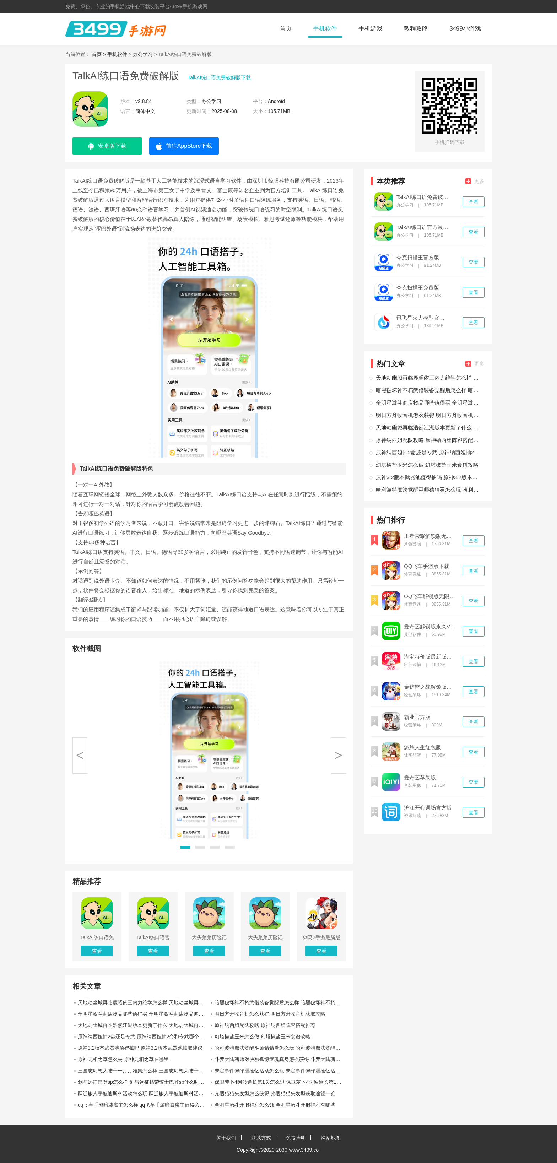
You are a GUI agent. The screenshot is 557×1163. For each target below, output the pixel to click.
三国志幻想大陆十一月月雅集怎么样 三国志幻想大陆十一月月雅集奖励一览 (143, 1070)
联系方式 (261, 1137)
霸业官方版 (417, 717)
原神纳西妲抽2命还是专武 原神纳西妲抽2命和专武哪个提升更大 (143, 1036)
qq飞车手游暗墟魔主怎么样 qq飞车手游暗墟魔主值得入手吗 (143, 1105)
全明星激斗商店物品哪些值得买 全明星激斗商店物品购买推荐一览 (143, 1014)
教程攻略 (416, 28)
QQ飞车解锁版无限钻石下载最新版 (430, 596)
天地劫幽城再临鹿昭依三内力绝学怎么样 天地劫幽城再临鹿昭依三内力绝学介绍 (143, 1002)
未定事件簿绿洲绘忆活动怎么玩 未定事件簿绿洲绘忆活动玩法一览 (280, 1070)
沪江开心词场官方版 (428, 808)
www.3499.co (304, 1149)
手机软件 (325, 28)
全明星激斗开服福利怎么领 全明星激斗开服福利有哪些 (275, 1105)
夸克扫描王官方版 (417, 257)
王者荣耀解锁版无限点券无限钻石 (430, 536)
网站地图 (331, 1137)
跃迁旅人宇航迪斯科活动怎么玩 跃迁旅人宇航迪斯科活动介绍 (143, 1093)
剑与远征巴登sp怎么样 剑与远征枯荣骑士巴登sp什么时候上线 (143, 1082)
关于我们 (226, 1137)
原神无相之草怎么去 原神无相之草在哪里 (123, 1059)
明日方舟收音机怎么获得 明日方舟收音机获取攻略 (270, 1014)
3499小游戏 (465, 28)
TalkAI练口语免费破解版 (422, 197)
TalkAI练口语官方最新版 (422, 227)
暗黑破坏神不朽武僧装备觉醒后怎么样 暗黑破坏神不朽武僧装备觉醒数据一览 (280, 1002)
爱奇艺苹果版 (420, 777)
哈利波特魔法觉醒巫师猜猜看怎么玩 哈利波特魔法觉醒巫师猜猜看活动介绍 (280, 1048)
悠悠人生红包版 (422, 747)
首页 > (99, 54)
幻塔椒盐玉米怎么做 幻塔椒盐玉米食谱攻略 (262, 1036)
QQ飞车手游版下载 (426, 566)
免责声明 (296, 1137)
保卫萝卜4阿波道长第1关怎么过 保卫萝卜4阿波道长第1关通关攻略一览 (280, 1082)
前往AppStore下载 (184, 146)
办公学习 (143, 54)
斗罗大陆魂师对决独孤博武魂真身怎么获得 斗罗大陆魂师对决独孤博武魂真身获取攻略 (280, 1059)
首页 (286, 28)
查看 (473, 202)
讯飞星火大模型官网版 (422, 318)
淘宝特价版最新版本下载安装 (430, 657)
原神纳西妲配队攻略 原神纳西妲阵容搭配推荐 (265, 1025)
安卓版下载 (107, 146)
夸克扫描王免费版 (417, 288)
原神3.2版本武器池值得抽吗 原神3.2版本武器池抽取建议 (140, 1048)
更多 (475, 181)
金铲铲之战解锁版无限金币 (430, 687)
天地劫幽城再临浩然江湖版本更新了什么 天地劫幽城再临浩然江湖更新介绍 (143, 1025)
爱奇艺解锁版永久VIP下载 (430, 626)
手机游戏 (370, 28)
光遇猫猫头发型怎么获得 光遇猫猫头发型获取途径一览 (275, 1093)
